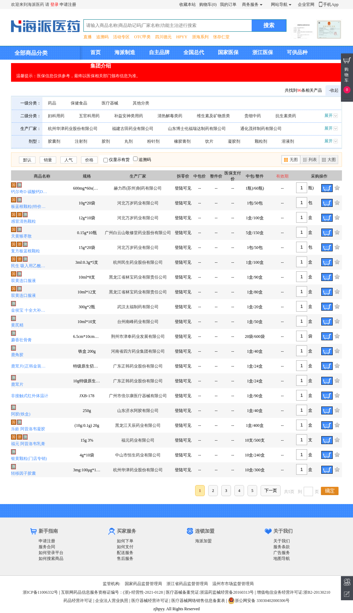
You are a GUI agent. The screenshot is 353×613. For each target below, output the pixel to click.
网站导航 (279, 4)
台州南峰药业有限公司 (138, 321)
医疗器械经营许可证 (150, 600)
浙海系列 (200, 36)
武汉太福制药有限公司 (138, 306)
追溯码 (102, 36)
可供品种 (297, 52)
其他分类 (141, 103)
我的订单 (228, 4)
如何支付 (125, 546)
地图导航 (281, 558)
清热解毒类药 (170, 115)
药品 (52, 103)
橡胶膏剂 (182, 141)
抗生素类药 (285, 115)
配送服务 (125, 552)
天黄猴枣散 (21, 236)
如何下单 (125, 541)
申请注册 (68, 4)
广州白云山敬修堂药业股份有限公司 (138, 232)
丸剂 (128, 141)
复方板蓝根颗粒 (25, 251)
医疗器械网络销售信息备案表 (198, 600)
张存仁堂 (221, 36)
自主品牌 (159, 52)
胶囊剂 (54, 141)
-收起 (334, 90)
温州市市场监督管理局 (233, 583)
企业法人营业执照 (111, 600)
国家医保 (228, 52)
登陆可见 (183, 188)
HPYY (182, 36)
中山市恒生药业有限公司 (138, 455)
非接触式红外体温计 (29, 395)
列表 (313, 159)
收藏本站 (187, 4)
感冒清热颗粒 (23, 221)
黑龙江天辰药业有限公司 (138, 425)
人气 (68, 160)
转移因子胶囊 (23, 473)
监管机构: (111, 583)
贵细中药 (252, 115)
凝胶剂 (234, 141)
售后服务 (125, 558)
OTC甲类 (142, 36)
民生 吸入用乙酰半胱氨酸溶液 (30, 265)
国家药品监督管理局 (143, 583)
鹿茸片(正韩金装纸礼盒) (30, 366)
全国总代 (193, 52)
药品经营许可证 (77, 600)
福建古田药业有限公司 (132, 128)
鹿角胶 (17, 354)
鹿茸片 (17, 384)
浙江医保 (262, 52)
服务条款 (281, 546)
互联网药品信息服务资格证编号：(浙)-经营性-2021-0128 (112, 592)
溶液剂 (288, 141)
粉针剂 (153, 141)
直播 (87, 36)
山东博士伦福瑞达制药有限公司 (197, 128)
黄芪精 (17, 325)
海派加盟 (203, 541)
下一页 (270, 490)
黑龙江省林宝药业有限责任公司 (138, 277)
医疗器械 (110, 103)
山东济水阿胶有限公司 (138, 410)
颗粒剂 (261, 141)
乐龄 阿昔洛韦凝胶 (28, 428)
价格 (89, 160)
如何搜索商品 (51, 558)
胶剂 (106, 141)
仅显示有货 (119, 159)
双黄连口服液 (23, 280)
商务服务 (250, 4)
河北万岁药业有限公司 (138, 203)
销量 (48, 160)
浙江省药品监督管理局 (187, 583)
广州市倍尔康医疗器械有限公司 (138, 395)
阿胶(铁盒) (20, 414)
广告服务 (281, 552)
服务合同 (47, 546)
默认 (27, 160)
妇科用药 (56, 115)
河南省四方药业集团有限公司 (138, 351)
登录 (54, 4)
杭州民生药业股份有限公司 (138, 262)
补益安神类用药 (128, 115)
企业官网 (306, 4)
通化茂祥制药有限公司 (261, 128)
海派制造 (124, 52)
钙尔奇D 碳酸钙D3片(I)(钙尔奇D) (30, 191)
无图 (294, 159)
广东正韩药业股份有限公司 (138, 366)
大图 (331, 159)
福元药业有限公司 (137, 440)
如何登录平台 (51, 552)
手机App (331, 4)
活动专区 (121, 36)
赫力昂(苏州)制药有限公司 (138, 188)
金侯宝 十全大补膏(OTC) (30, 310)
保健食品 (79, 103)
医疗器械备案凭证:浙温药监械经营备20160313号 (210, 592)
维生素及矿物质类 (213, 115)
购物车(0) (207, 4)
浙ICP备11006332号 (41, 592)
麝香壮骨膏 (21, 340)
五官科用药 (89, 115)
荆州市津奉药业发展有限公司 (138, 336)
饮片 (209, 141)
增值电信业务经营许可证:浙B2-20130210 (293, 592)
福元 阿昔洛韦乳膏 (28, 443)
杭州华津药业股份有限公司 (73, 128)
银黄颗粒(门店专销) (29, 458)
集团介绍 (100, 66)
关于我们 (281, 541)
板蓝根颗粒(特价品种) (30, 206)
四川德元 (163, 36)
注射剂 (81, 141)
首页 (95, 52)
